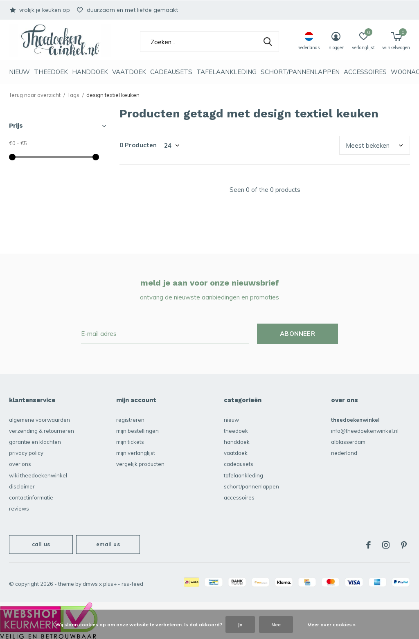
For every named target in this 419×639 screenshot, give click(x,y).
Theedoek (51, 72)
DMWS (90, 583)
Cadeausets (171, 72)
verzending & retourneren (41, 431)
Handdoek (90, 72)
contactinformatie (31, 497)
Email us (107, 544)
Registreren (130, 419)
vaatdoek (129, 72)
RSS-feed (132, 583)
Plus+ (110, 583)
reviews (19, 508)
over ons (20, 464)
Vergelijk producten (140, 464)
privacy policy (26, 453)
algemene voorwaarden (39, 419)
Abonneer (297, 334)
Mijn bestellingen (137, 431)
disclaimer (22, 486)
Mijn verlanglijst (135, 453)
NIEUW (19, 72)
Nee (276, 624)
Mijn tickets (130, 442)
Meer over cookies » (331, 624)
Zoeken (267, 42)
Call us (41, 544)
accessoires (365, 72)
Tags (73, 95)
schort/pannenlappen (300, 72)
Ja (240, 624)
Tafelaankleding (226, 72)
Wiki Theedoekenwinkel (38, 475)
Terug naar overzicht (35, 95)
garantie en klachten (35, 442)
